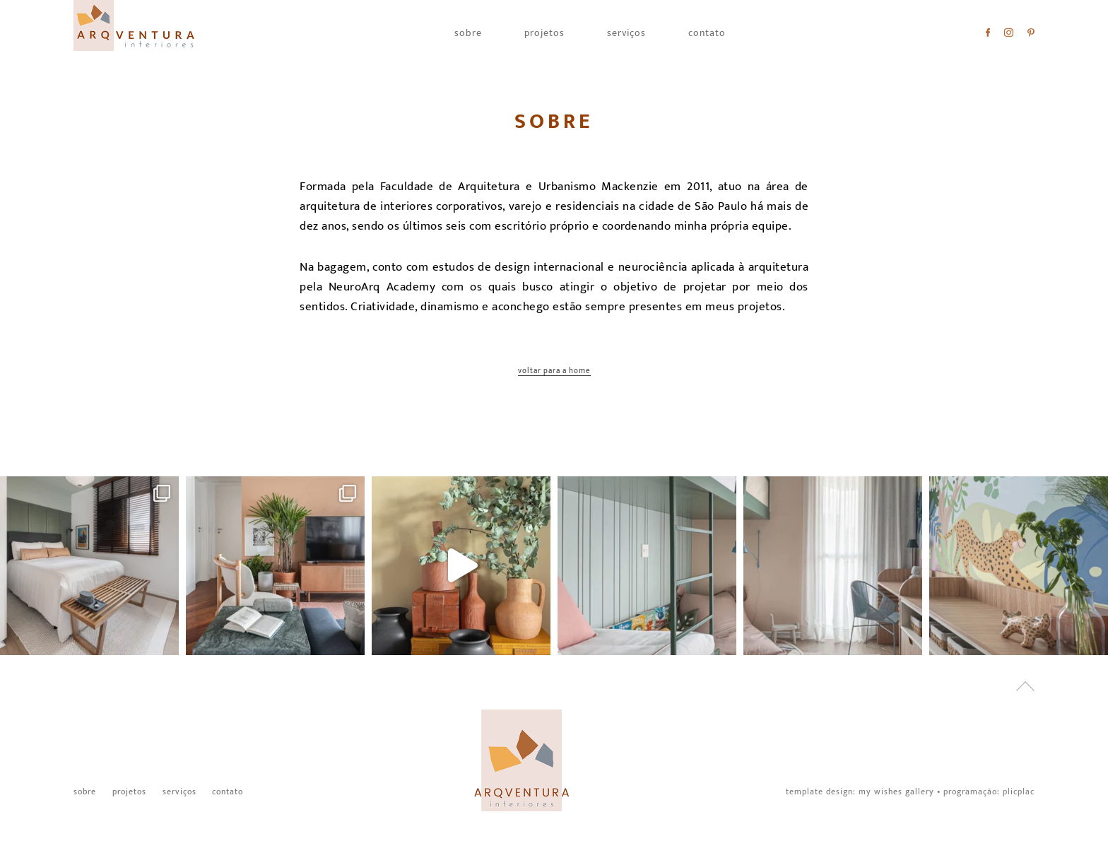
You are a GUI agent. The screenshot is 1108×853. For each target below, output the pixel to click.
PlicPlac (1019, 791)
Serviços (626, 33)
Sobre (468, 33)
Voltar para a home (554, 371)
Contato (707, 33)
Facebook (988, 32)
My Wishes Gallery (896, 791)
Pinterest (1031, 32)
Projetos (544, 33)
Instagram (1008, 32)
